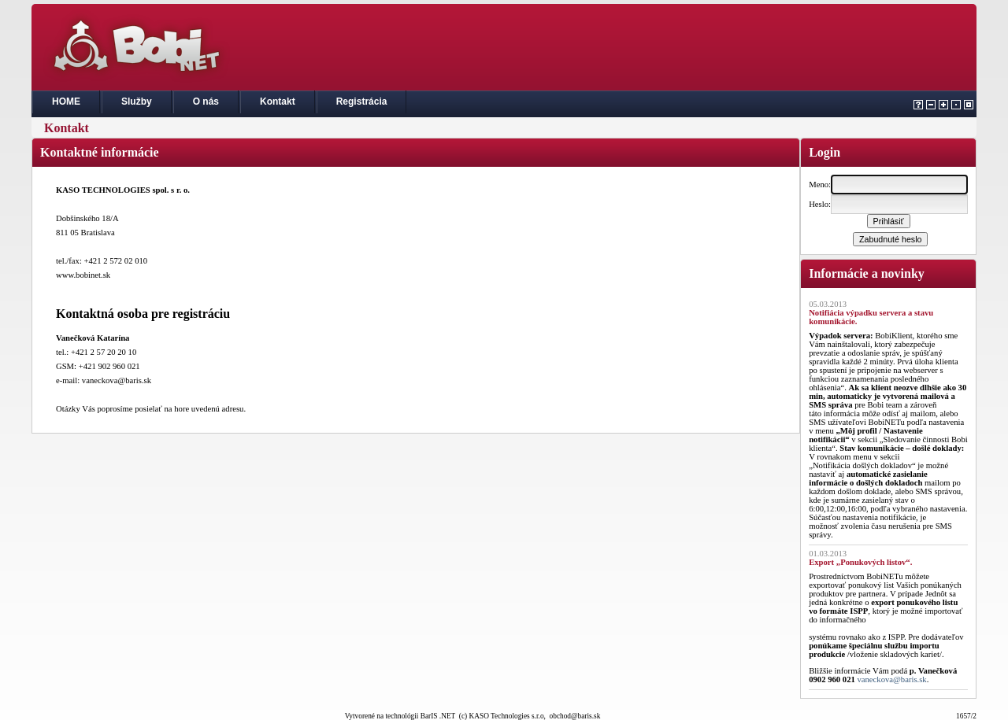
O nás (206, 101)
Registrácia (361, 101)
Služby (136, 101)
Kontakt (277, 101)
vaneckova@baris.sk (891, 679)
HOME (66, 101)
